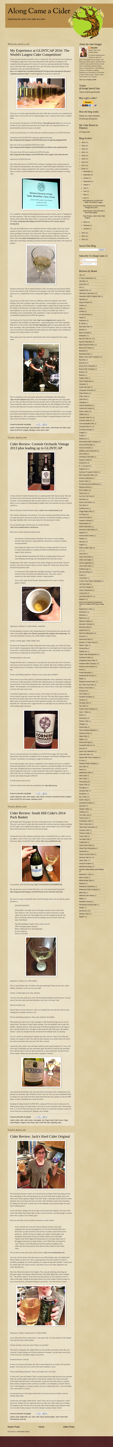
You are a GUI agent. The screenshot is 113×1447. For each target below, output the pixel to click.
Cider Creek (83, 396)
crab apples (37, 1120)
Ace (80, 287)
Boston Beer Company (87, 369)
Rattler (81, 679)
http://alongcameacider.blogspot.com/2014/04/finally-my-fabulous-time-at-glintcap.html (38, 147)
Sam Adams (83, 694)
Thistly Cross (83, 818)
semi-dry (23, 1419)
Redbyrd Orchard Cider (87, 682)
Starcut (81, 769)
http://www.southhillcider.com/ (51, 841)
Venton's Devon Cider (86, 854)
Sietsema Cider (84, 733)
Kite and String (84, 572)
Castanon (82, 384)
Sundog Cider (84, 791)
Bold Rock (82, 363)
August (86, 185)
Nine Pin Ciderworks (86, 633)
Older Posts (68, 1427)
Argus (81, 308)
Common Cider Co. (85, 420)
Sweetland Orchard (85, 803)
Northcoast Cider (85, 639)
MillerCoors (83, 618)
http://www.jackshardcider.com (55, 1252)
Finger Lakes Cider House (54, 1120)
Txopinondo (83, 842)
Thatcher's (82, 812)
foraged (23, 1122)
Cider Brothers (84, 393)
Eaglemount (83, 469)
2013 (83, 239)
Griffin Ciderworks (85, 526)
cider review (40, 797)
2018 (83, 162)
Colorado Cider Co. (85, 417)
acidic (17, 1120)
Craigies (82, 433)
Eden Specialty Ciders (86, 475)
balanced (19, 797)
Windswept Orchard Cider (88, 905)
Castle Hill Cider (84, 387)
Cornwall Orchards (58, 797)
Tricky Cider (83, 836)
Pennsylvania (14, 1419)
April (85, 198)
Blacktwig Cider (84, 354)
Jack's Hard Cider (62, 1417)
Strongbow (83, 788)
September (87, 181)
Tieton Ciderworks (85, 824)
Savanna (82, 700)
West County (83, 877)
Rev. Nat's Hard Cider (86, 685)
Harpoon (82, 532)
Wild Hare (82, 892)
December (87, 171)
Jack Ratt (82, 554)
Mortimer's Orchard (85, 624)
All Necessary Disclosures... (88, 119)
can (29, 1417)
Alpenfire (82, 299)
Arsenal (81, 311)
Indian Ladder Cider (86, 548)
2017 (83, 165)
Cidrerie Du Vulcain (85, 408)
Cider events (45, 428)
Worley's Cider (84, 914)
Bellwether (82, 336)
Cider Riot (82, 399)
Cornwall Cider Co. (85, 426)
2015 (83, 233)
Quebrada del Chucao (86, 675)
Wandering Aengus (85, 866)
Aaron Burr (83, 284)
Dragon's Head (84, 460)
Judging (25, 430)
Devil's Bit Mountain (86, 445)
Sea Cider (82, 706)
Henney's (82, 542)
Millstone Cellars (84, 621)
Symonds (82, 806)
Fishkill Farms (84, 508)
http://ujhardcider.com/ (43, 325)
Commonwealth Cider (86, 423)
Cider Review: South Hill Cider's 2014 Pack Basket (94, 212)
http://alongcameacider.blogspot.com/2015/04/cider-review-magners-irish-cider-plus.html (39, 154)
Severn (81, 715)
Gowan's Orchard (85, 520)
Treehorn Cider (84, 833)
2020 (83, 155)
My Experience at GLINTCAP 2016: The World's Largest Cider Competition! (39, 52)
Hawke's (82, 538)
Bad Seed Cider (84, 327)
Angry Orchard (84, 302)
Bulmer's (82, 372)
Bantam (81, 329)
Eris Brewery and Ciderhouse (89, 484)
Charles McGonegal (22, 428)
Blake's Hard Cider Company (89, 357)
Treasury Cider (84, 830)
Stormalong (83, 782)
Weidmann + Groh (85, 874)
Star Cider (82, 766)
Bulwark (82, 375)
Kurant (81, 575)
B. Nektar (82, 323)
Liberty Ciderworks (85, 590)
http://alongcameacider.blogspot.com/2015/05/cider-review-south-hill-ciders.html (36, 892)
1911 (81, 275)
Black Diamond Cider (86, 345)
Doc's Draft (83, 454)
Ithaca (32, 1122)
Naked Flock (83, 630)
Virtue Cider (83, 860)
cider (24, 797)
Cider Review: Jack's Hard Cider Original (40, 1136)
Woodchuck (83, 911)
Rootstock (82, 691)
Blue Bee (82, 360)
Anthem (81, 305)
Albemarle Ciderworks (86, 293)
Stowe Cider (83, 785)
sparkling (34, 799)
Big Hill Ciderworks (85, 342)
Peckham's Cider (85, 657)
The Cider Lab (84, 815)
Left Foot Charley (85, 587)
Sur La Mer (83, 797)
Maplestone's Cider (85, 609)
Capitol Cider (83, 378)
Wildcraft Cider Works (86, 895)
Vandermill (82, 851)
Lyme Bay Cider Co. (86, 596)
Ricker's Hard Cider (85, 688)
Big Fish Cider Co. (85, 339)
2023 (83, 146)
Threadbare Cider (85, 821)
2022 (83, 149)
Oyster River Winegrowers (88, 654)
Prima (81, 670)
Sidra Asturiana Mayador (87, 730)
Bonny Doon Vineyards (87, 366)
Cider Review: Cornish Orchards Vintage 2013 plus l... (94, 206)
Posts (83, 260)
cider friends (55, 428)
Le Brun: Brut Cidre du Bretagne (90, 581)
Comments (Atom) (23, 1431)
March (85, 222)
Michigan (32, 430)
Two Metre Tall (84, 839)
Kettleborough (84, 569)
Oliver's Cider (83, 645)
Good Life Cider (84, 517)
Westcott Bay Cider (85, 880)
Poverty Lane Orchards (87, 666)
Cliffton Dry (83, 414)
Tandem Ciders (84, 809)
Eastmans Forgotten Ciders (88, 472)
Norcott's (82, 636)
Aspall (81, 317)
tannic (40, 799)
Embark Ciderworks (86, 478)
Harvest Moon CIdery (86, 536)
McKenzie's (83, 612)
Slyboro (81, 739)
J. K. (80, 551)
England (68, 797)
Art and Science (84, 314)
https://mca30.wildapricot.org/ (20, 399)
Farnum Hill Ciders (85, 502)
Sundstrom (83, 794)
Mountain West (84, 627)
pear (37, 1122)
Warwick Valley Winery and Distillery (91, 869)
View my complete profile (87, 80)
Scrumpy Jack (84, 703)
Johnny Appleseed (85, 563)
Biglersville (24, 1417)
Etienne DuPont (84, 487)
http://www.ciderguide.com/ (47, 320)
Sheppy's (82, 724)
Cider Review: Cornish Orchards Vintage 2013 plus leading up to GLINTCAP (39, 446)
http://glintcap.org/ (49, 123)
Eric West (63, 428)
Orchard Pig (83, 648)
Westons (82, 883)
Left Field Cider (84, 584)
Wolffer (81, 908)
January (86, 228)
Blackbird (82, 351)
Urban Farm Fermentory (87, 848)
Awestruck (82, 320)
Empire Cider (83, 481)
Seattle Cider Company (87, 709)
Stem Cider (83, 775)
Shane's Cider (84, 721)
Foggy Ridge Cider (85, 511)
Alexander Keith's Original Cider (90, 296)
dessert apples (50, 1417)
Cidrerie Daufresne (85, 405)
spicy (59, 1122)
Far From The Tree (85, 496)
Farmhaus (82, 499)
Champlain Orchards (86, 390)
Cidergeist (82, 402)
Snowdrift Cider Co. (86, 745)
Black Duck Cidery (85, 348)
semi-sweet (26, 799)
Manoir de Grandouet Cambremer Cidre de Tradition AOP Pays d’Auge (91, 603)
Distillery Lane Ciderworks (88, 451)
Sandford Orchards (85, 697)
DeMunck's (83, 439)
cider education (35, 428)
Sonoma (82, 748)
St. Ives (81, 760)
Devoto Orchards (85, 448)
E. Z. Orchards (84, 466)
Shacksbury (83, 718)
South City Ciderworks (86, 751)
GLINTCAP (18, 430)
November (87, 175)
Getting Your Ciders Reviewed (89, 116)
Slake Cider (83, 736)
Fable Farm (83, 493)
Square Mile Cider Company (89, 757)
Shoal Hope (83, 727)
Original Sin (83, 651)
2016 (83, 169)
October (86, 178)
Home (41, 1427)
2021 (83, 152)
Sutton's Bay (83, 800)
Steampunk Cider (85, 772)
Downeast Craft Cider (86, 457)
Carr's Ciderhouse (85, 381)
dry (43, 1120)
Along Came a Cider (39, 11)
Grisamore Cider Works (87, 529)
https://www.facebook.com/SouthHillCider (48, 884)
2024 (83, 142)
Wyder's (82, 917)
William (81, 899)
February (86, 225)
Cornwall (48, 797)
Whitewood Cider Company (88, 889)
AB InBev (82, 281)
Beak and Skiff (84, 333)
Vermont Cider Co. (85, 857)
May (85, 194)
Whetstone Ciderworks (87, 886)
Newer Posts (14, 1427)
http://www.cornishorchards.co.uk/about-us (24, 527)
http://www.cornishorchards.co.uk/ (51, 510)
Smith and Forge (85, 742)
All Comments (86, 264)
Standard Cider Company (88, 763)
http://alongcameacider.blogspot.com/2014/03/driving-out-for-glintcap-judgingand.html (38, 140)
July (85, 188)
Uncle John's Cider (42, 430)
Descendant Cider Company (89, 442)
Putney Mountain (85, 672)
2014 (83, 236)
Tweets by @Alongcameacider (89, 92)
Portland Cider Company (87, 663)
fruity (11, 799)
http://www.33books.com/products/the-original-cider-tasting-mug (45, 633)
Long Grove (83, 593)
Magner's (82, 599)
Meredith (94, 48)
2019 (83, 159)
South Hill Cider (44, 1122)
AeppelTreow (83, 290)
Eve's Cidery (83, 490)
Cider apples (31, 797)
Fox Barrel (82, 514)
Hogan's (82, 545)
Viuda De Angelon (85, 863)
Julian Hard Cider (85, 566)
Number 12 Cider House (87, 642)
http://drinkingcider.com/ (31, 238)
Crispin (81, 435)
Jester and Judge (85, 560)
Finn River (82, 505)
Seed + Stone (84, 712)
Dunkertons (83, 463)
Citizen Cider (83, 411)
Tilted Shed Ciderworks (87, 827)
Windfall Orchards (85, 901)
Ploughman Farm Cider (87, 660)
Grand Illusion (84, 523)
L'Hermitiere (83, 578)
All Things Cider (84, 132)
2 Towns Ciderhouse (86, 278)
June (85, 191)
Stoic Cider (83, 778)
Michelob (82, 615)
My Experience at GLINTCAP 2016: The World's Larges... (93, 201)
